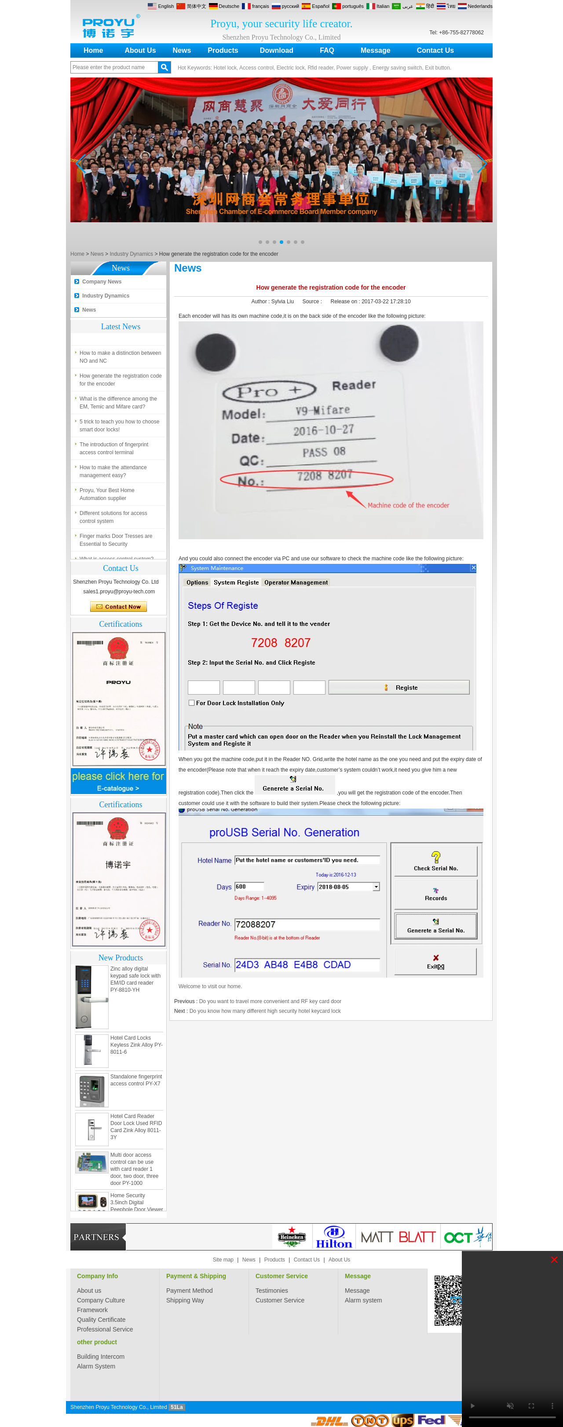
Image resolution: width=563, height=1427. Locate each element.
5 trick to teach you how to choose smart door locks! (119, 427)
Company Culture (101, 1300)
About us (89, 1290)
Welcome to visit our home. (210, 986)
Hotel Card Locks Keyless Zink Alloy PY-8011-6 (136, 1047)
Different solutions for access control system (113, 519)
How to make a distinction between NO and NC (120, 359)
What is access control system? (117, 332)
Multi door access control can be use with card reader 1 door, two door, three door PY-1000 (134, 1171)
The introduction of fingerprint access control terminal (114, 450)
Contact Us (435, 50)
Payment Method (189, 1290)
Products (223, 50)
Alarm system (363, 1300)
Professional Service (105, 1329)
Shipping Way (185, 1300)
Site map (223, 1260)
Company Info (97, 1276)
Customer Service (282, 1276)
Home (93, 50)
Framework (92, 1309)
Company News (101, 282)
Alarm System (96, 1366)
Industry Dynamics (131, 254)
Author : (261, 301)
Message (376, 50)
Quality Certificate (101, 1319)
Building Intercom (100, 1356)
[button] (260, 242)
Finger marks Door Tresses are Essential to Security (116, 542)
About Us (140, 50)
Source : (312, 301)
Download (276, 50)
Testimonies (272, 1290)
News (182, 50)
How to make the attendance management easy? (113, 473)
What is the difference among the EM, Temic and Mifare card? (118, 404)
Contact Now (118, 607)
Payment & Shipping (196, 1276)
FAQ (327, 50)
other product (97, 1342)
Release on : (346, 301)
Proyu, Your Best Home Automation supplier (107, 496)
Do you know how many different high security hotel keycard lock (265, 1011)
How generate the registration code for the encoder (121, 382)
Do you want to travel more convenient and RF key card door (270, 1001)
